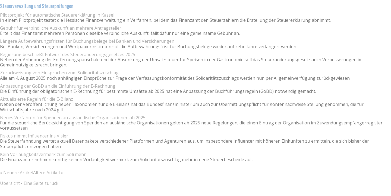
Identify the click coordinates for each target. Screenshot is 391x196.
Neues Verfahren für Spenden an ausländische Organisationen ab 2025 (73, 118)
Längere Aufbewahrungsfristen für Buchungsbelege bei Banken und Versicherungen (87, 41)
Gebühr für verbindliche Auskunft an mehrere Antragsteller (60, 28)
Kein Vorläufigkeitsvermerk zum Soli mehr (43, 154)
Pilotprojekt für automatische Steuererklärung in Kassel (57, 15)
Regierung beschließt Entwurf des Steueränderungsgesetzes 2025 (67, 54)
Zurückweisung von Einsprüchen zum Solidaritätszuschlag (59, 73)
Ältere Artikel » (48, 173)
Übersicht (10, 183)
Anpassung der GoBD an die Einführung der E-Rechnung (57, 86)
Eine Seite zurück (41, 183)
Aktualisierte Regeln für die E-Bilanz (36, 99)
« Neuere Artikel (16, 173)
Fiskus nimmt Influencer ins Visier (34, 136)
